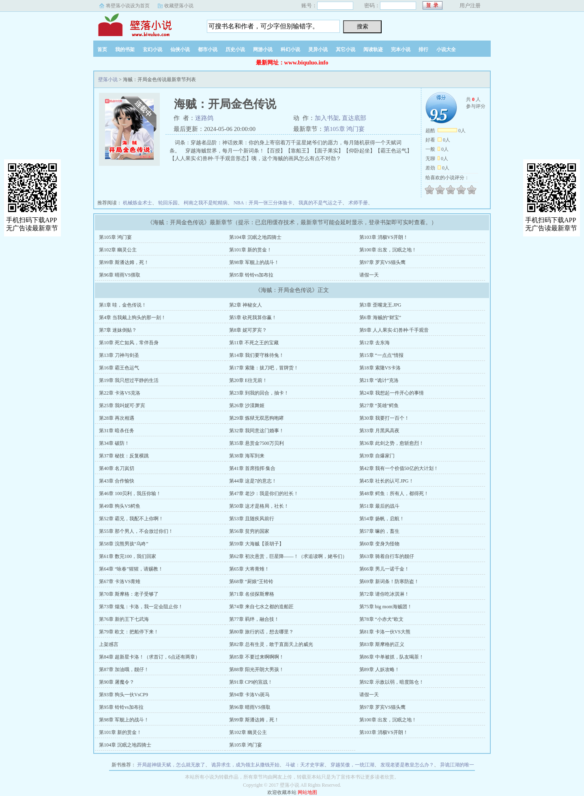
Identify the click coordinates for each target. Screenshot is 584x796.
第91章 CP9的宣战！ (251, 682)
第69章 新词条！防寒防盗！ (389, 581)
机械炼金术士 (137, 203)
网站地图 (307, 792)
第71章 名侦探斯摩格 (251, 594)
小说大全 (446, 49)
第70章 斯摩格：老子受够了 (129, 594)
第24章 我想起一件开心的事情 (391, 393)
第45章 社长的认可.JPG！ (386, 481)
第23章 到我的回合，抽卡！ (259, 393)
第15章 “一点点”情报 (381, 355)
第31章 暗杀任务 (116, 430)
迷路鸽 (204, 118)
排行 (423, 49)
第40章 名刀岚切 (116, 468)
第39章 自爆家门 (377, 456)
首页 (102, 49)
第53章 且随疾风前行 (251, 518)
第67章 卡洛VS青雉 (119, 581)
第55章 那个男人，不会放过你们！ (136, 531)
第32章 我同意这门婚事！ (256, 430)
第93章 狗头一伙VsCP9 (123, 694)
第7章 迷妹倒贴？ (118, 330)
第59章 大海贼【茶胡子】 (256, 544)
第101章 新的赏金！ (250, 250)
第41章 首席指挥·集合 (252, 468)
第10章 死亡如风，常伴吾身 (129, 342)
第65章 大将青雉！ (249, 569)
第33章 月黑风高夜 (379, 430)
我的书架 (125, 49)
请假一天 (369, 275)
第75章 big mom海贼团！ (385, 606)
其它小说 (345, 49)
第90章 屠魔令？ (116, 682)
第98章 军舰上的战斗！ (254, 262)
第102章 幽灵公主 (118, 250)
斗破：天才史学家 (305, 765)
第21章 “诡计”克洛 (379, 380)
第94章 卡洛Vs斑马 (249, 694)
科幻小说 (290, 49)
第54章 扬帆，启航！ (381, 518)
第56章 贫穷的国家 (249, 531)
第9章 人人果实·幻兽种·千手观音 (394, 330)
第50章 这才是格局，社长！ (259, 506)
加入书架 (327, 118)
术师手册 (358, 203)
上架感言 (108, 644)
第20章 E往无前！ (248, 380)
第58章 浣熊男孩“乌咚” (123, 544)
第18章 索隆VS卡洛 (380, 368)
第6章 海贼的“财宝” (380, 317)
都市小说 (207, 49)
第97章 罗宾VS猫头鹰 (382, 262)
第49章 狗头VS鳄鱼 (119, 506)
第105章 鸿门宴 (344, 129)
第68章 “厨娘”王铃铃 (251, 581)
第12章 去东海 (374, 342)
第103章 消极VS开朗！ (383, 237)
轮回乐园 (168, 203)
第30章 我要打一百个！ (384, 418)
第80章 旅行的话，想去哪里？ (261, 632)
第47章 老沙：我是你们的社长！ (263, 493)
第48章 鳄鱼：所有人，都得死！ (394, 493)
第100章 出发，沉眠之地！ (388, 250)
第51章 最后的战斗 (379, 506)
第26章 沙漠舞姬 (246, 405)
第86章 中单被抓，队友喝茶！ (391, 657)
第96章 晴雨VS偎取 (119, 275)
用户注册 (470, 5)
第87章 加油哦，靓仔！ (124, 669)
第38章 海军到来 (246, 456)
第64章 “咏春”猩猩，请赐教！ (131, 569)
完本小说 (400, 49)
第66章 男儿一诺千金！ (384, 569)
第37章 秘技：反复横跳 (124, 456)
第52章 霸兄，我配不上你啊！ (131, 518)
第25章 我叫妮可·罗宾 (122, 405)
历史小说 (235, 49)
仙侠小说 (180, 49)
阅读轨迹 (373, 49)
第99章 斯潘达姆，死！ (124, 262)
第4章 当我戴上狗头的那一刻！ (132, 317)
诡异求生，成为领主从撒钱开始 (245, 765)
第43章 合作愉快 (116, 481)
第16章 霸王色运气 (119, 368)
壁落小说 (144, 24)
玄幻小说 (152, 49)
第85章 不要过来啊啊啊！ (256, 657)
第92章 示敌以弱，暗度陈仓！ (391, 682)
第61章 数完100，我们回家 (127, 556)
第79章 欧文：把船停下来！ (129, 632)
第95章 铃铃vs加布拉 (251, 275)
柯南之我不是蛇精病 (206, 203)
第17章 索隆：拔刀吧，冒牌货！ (263, 368)
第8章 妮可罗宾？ (248, 330)
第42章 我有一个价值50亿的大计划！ (398, 468)
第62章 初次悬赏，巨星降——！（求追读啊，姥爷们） (288, 556)
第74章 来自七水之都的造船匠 (261, 606)
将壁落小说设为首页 (128, 6)
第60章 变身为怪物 (379, 544)
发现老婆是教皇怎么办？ (407, 765)
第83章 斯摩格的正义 (381, 644)
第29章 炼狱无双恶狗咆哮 (256, 418)
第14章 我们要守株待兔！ (256, 355)
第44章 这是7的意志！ (253, 481)
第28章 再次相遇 (116, 418)
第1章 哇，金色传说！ (122, 305)
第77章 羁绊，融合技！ (254, 619)
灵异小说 (318, 49)
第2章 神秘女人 (245, 305)
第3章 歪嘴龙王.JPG (380, 305)
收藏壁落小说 (178, 6)
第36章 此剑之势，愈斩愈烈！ (391, 443)
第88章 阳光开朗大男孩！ (256, 669)
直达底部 (354, 118)
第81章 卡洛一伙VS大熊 (384, 632)
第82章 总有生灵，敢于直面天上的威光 (271, 644)
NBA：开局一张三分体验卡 (263, 203)
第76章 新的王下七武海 (124, 619)
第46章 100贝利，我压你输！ (130, 493)
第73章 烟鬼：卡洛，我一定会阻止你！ (141, 606)
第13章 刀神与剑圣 (119, 355)
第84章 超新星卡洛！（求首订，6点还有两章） (149, 657)
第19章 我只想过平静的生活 (129, 380)
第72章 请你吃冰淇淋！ (384, 594)
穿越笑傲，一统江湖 (352, 765)
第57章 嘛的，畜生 (379, 531)
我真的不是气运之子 (320, 203)
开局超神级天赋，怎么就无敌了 (171, 765)
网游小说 (263, 49)
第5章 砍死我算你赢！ (253, 317)
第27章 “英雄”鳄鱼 (379, 405)
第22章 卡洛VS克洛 (119, 393)
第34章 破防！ (114, 443)
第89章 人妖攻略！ (379, 669)
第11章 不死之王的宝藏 (254, 342)
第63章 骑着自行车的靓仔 (386, 556)
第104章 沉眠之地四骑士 (255, 237)
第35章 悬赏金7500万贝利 (256, 443)
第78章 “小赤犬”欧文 (381, 619)
